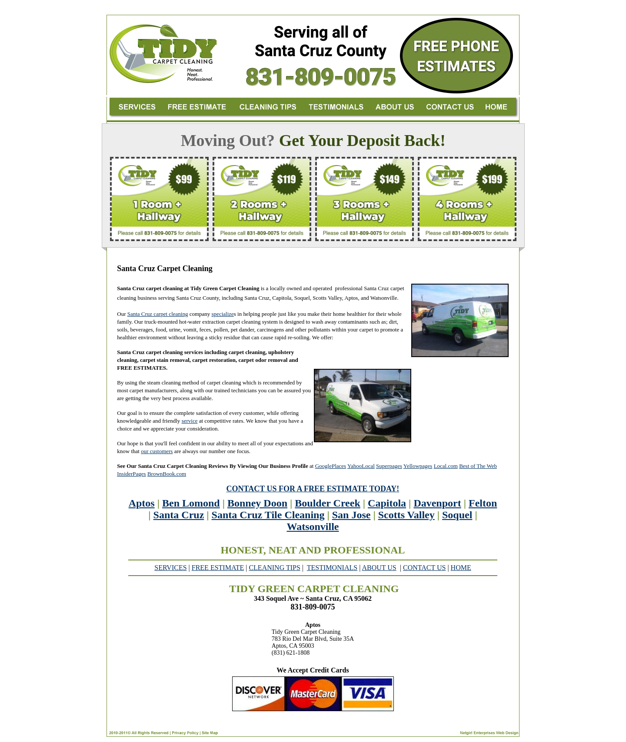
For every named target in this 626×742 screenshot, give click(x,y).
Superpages (389, 466)
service (190, 420)
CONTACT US (424, 567)
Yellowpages (418, 466)
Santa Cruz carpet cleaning (157, 314)
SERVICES (170, 567)
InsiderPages (131, 473)
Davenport (437, 503)
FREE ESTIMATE (218, 567)
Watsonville (312, 526)
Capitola (387, 503)
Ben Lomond (191, 503)
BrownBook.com (166, 473)
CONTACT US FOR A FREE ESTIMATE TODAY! (313, 488)
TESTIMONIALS (332, 567)
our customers (157, 451)
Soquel (457, 514)
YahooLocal (361, 466)
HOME (461, 567)
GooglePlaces (330, 466)
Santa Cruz (178, 514)
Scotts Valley (406, 514)
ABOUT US (379, 567)
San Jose (351, 514)
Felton (483, 503)
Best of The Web (478, 466)
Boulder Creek (327, 503)
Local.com (446, 466)
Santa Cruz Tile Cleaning (268, 514)
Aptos (142, 503)
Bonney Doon (257, 503)
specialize (223, 314)
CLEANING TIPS (274, 567)
